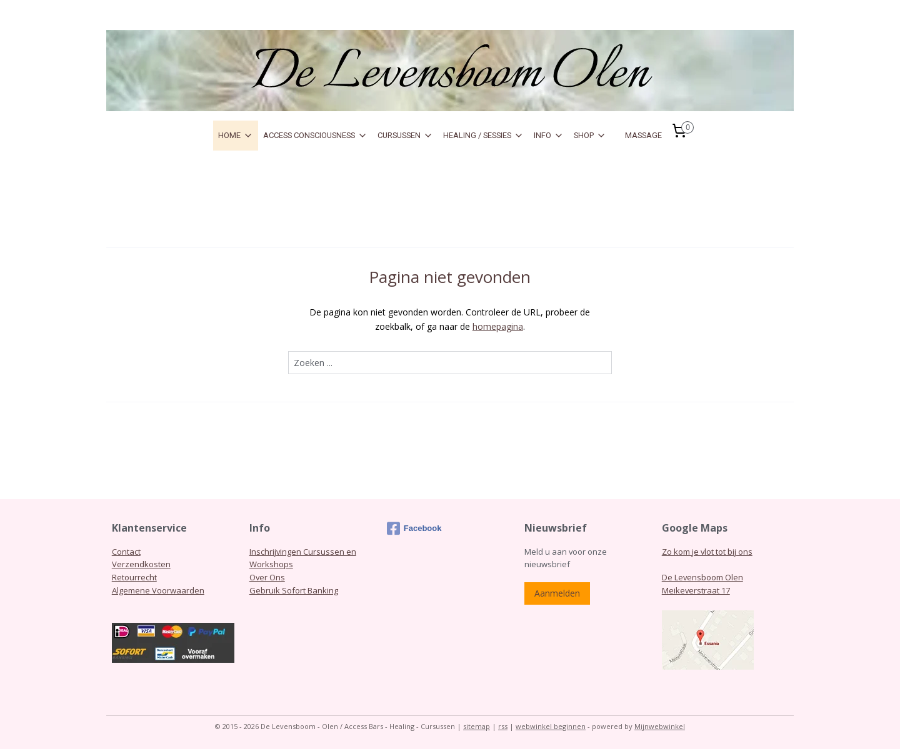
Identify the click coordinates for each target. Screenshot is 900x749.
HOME (235, 136)
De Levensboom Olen (702, 577)
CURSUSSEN (405, 136)
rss (503, 726)
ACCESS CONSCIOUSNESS (315, 136)
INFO (549, 136)
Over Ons (267, 577)
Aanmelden (557, 593)
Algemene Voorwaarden (158, 590)
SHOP (590, 136)
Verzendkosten (141, 564)
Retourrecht (134, 577)
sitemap (476, 726)
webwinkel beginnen (551, 726)
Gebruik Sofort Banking (293, 590)
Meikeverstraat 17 (696, 590)
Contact (126, 551)
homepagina (497, 326)
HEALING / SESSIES (483, 136)
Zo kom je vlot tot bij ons (707, 551)
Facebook (414, 528)
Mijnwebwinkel (659, 726)
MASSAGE (643, 135)
